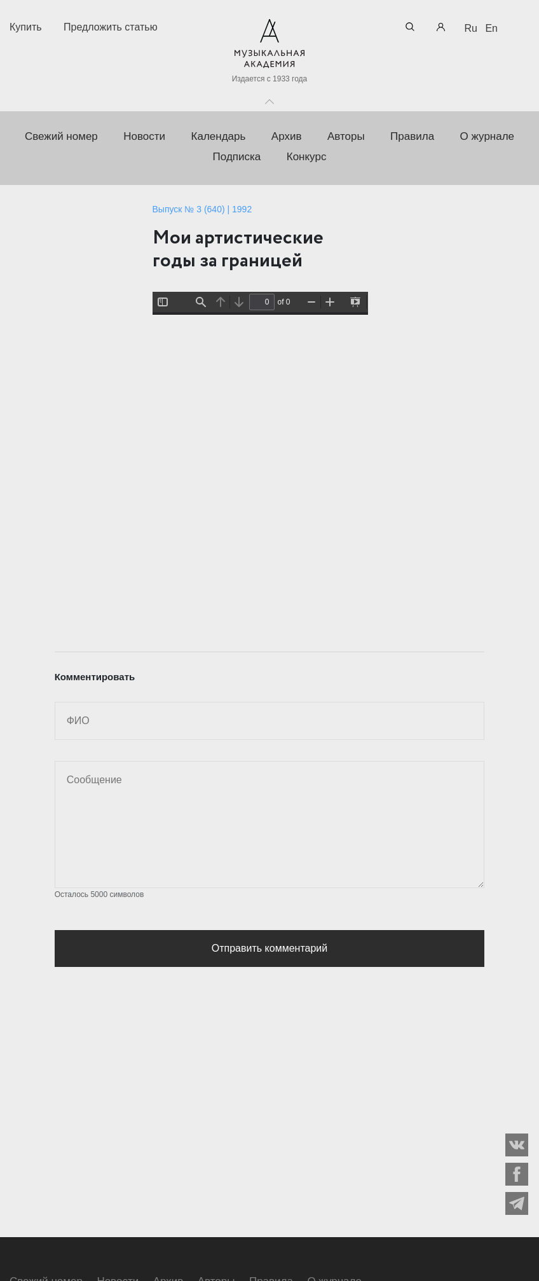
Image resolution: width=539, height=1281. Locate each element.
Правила (412, 136)
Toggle (269, 98)
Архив (286, 136)
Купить (26, 27)
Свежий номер (61, 136)
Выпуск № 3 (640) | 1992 (202, 209)
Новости (144, 136)
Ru (471, 28)
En (491, 28)
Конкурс (307, 157)
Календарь (218, 136)
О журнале (487, 136)
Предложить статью (111, 27)
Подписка (237, 157)
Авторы (346, 136)
